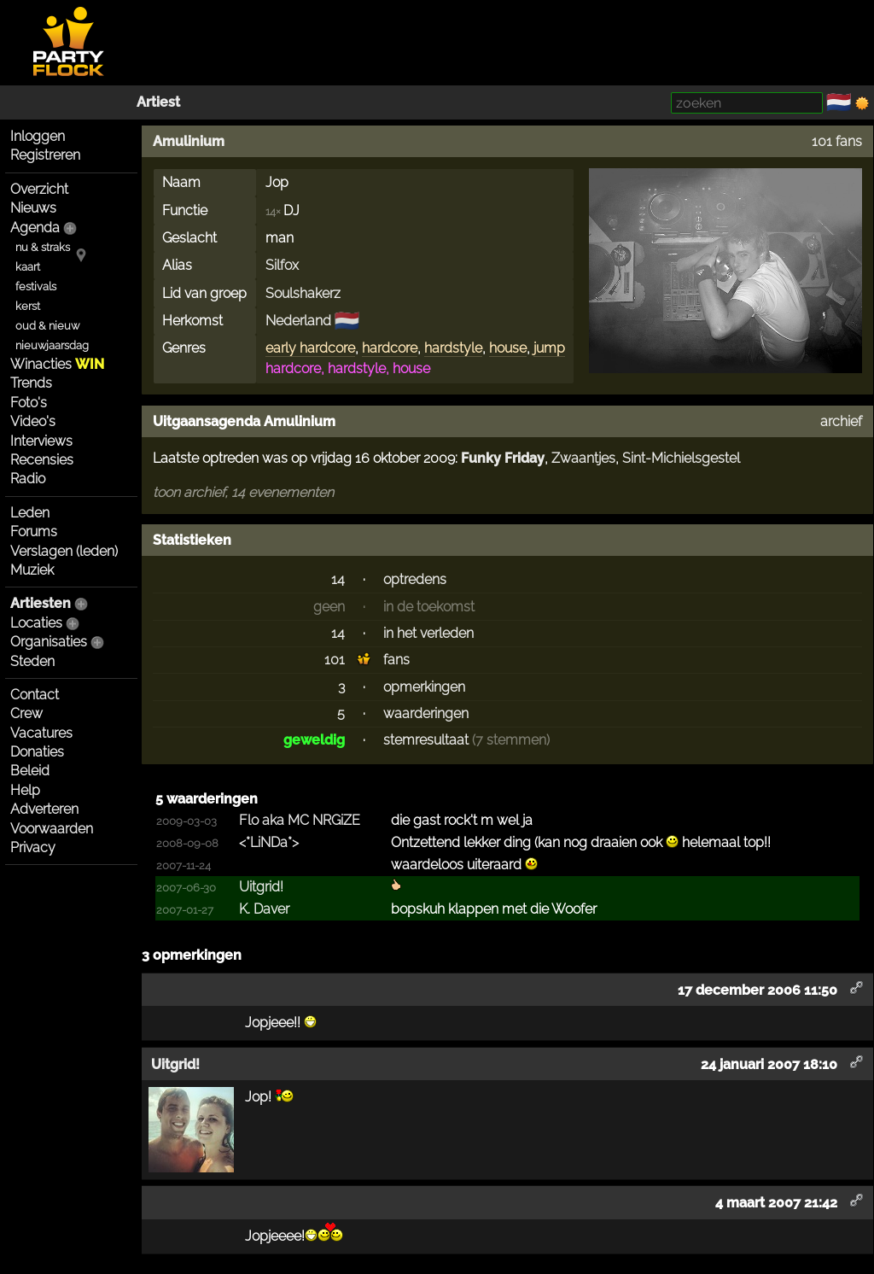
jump (549, 348)
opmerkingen (424, 687)
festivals (35, 286)
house (508, 348)
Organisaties (48, 642)
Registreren (45, 155)
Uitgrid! (261, 887)
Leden (30, 513)
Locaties (36, 623)
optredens (414, 579)
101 (334, 660)
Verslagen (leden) (64, 551)
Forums (33, 531)
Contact (34, 695)
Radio (27, 478)
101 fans (837, 141)
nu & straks (42, 247)
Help (25, 790)
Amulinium (188, 141)
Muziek (32, 570)
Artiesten (40, 603)
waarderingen (426, 713)
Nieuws (33, 208)
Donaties (37, 752)
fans (396, 660)
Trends (31, 383)
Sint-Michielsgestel (681, 458)
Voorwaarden (51, 829)
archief (841, 421)
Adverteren (44, 809)
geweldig (314, 740)
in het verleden (428, 633)
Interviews (41, 441)
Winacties (57, 364)
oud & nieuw (47, 325)
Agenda (35, 227)
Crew (26, 713)
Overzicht (39, 189)
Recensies (41, 460)
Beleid (30, 771)
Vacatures (41, 733)
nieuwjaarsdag (52, 345)
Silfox (282, 265)
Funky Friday (503, 458)
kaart (27, 266)
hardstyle (453, 348)
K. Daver (264, 909)
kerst (27, 306)
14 (338, 579)
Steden (32, 661)
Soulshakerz (303, 293)
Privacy (32, 847)
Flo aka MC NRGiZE (299, 820)
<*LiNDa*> (269, 842)
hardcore (389, 348)
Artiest (158, 102)
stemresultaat (426, 740)
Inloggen (37, 136)
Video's (32, 421)
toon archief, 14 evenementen (243, 492)
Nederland (298, 321)
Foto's (28, 402)
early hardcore (310, 348)
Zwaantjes (583, 458)
